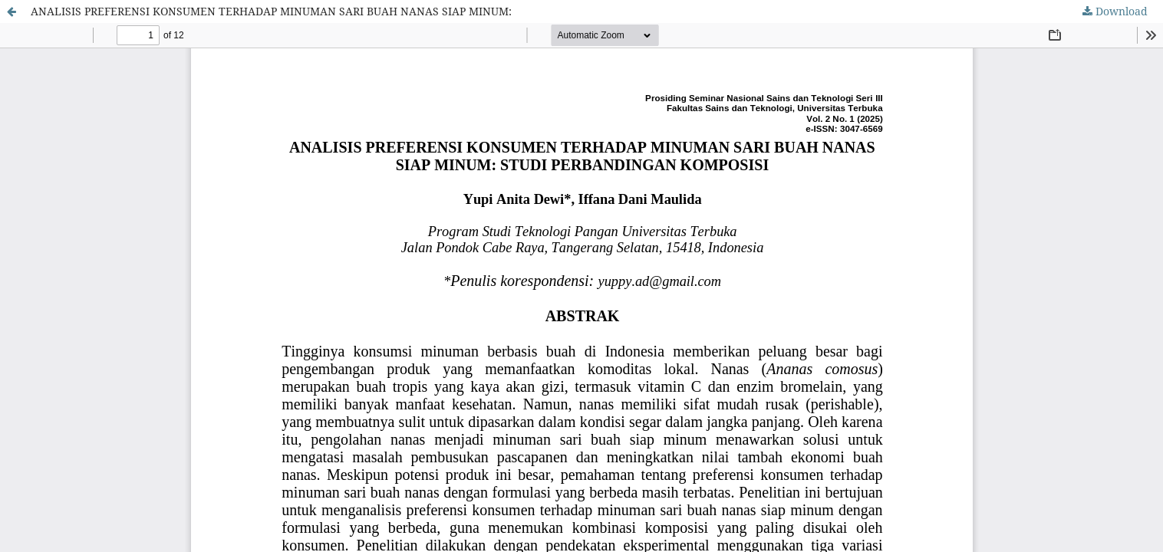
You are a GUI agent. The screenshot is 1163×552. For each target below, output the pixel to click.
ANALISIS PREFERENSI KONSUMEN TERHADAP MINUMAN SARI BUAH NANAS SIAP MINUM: (271, 11)
